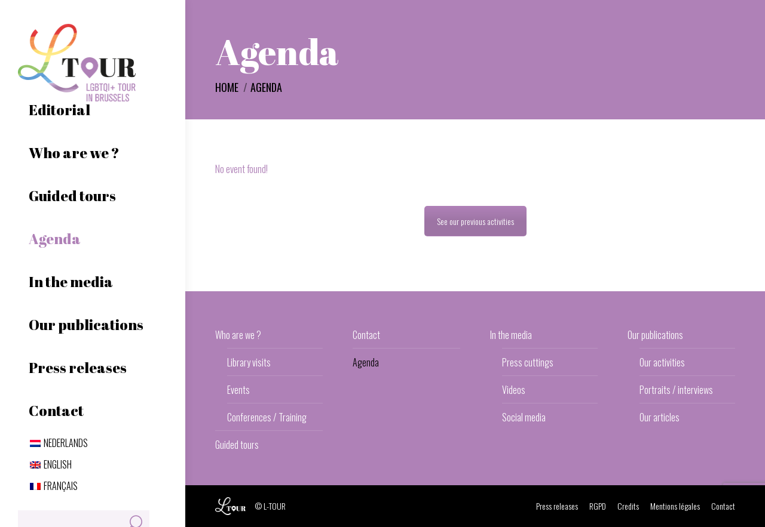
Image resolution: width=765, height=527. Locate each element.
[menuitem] (59, 443)
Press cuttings (527, 362)
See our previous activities (475, 221)
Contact (366, 335)
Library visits (249, 362)
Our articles (659, 417)
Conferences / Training (267, 417)
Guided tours (237, 444)
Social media (524, 417)
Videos (513, 390)
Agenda (366, 362)
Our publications (655, 335)
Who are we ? (238, 335)
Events (238, 390)
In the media (511, 335)
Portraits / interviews (676, 390)
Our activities (662, 362)
